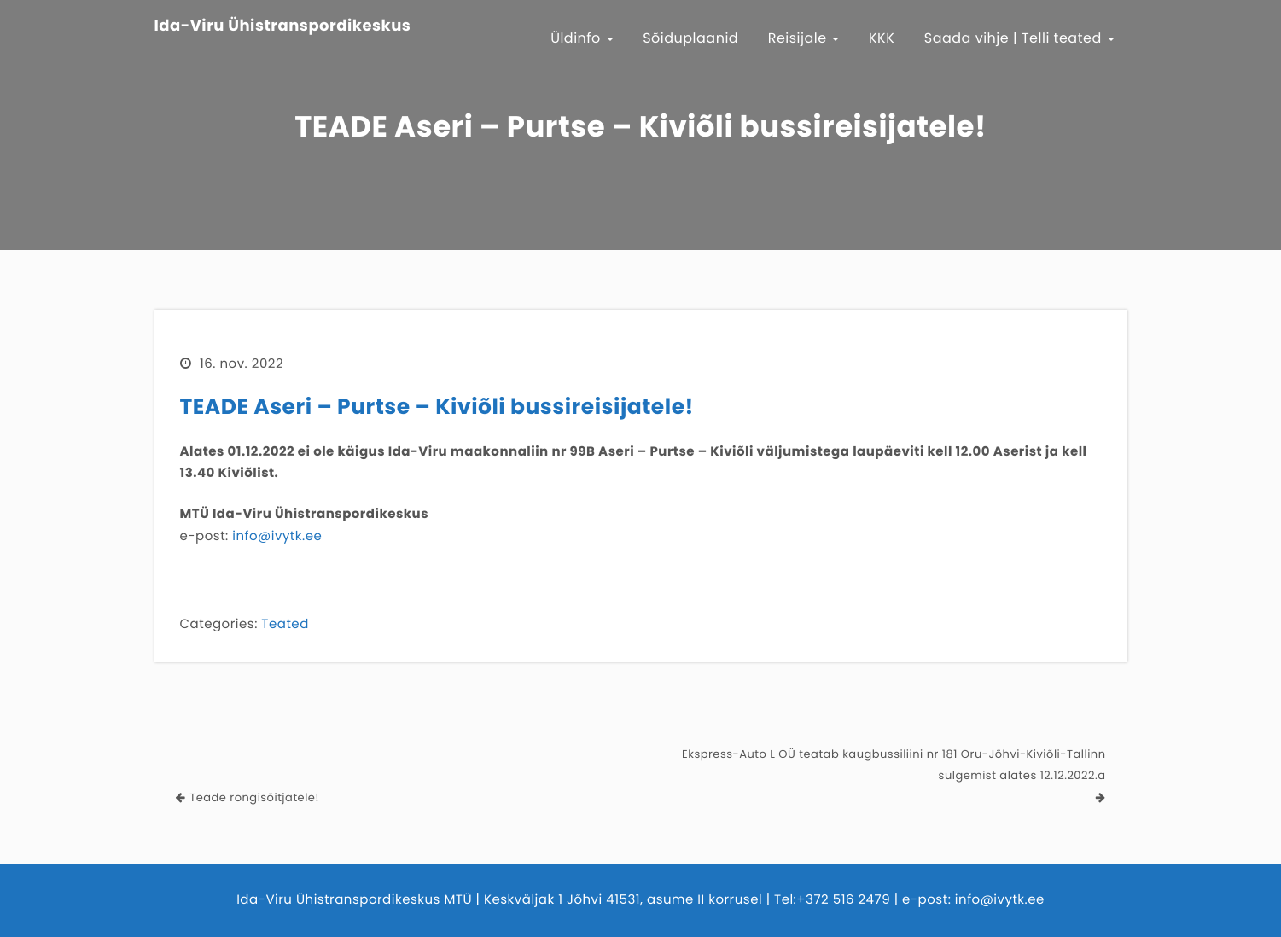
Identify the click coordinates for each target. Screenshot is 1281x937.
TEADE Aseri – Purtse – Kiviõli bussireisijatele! (437, 407)
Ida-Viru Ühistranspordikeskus (282, 26)
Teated (284, 624)
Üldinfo (582, 38)
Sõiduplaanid (690, 38)
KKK (881, 38)
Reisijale (804, 38)
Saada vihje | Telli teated (1019, 38)
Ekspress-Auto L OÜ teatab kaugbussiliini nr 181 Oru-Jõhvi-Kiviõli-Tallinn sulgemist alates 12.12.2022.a (893, 765)
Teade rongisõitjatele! (254, 797)
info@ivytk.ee (277, 536)
